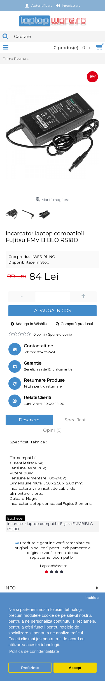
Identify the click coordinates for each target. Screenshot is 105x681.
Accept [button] (75, 668)
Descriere (29, 419)
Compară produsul (77, 324)
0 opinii (39, 334)
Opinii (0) (52, 430)
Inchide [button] (92, 598)
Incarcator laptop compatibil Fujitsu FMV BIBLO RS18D (50, 526)
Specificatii (76, 419)
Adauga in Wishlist (31, 324)
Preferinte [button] (30, 668)
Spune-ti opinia (60, 334)
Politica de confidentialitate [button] (34, 651)
